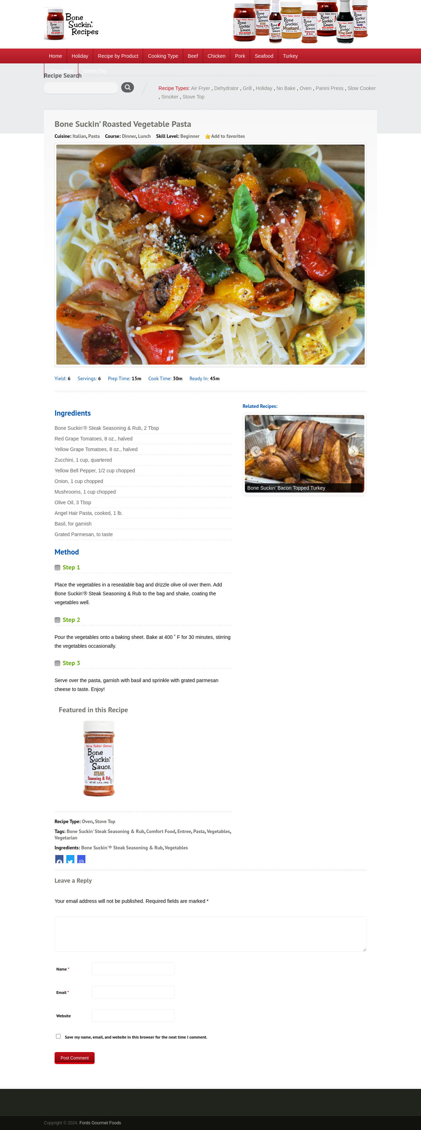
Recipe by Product (118, 56)
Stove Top (193, 97)
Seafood (264, 56)
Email (62, 992)
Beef (193, 56)
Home (55, 56)
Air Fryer (200, 88)
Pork (240, 56)
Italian (79, 136)
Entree (184, 831)
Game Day (95, 71)
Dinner (129, 136)
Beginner (190, 136)
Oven (305, 88)
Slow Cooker (362, 88)
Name (62, 969)
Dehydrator (226, 88)
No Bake (286, 88)
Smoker (169, 97)
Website (63, 1015)
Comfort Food (160, 831)
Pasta (94, 136)
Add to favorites (228, 136)
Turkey (290, 56)
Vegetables (61, 71)
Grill (247, 88)
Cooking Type (163, 56)
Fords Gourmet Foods (100, 1122)
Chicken (217, 56)
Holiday (80, 56)
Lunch (144, 136)
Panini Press (330, 88)
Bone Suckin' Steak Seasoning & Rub (105, 831)
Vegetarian (66, 837)
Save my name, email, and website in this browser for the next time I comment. (136, 1037)
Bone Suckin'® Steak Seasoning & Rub (122, 847)
